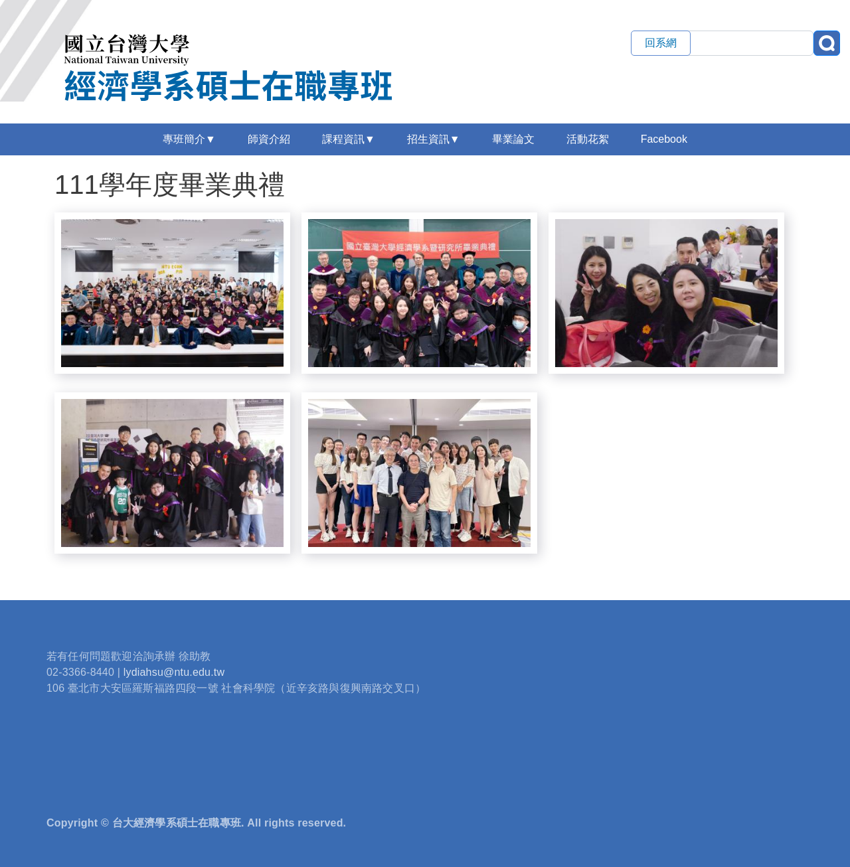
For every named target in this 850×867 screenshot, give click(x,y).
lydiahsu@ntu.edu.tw (174, 672)
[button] (172, 292)
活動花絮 (587, 139)
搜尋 (826, 43)
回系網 (661, 42)
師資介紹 (269, 139)
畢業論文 (513, 139)
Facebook (664, 139)
